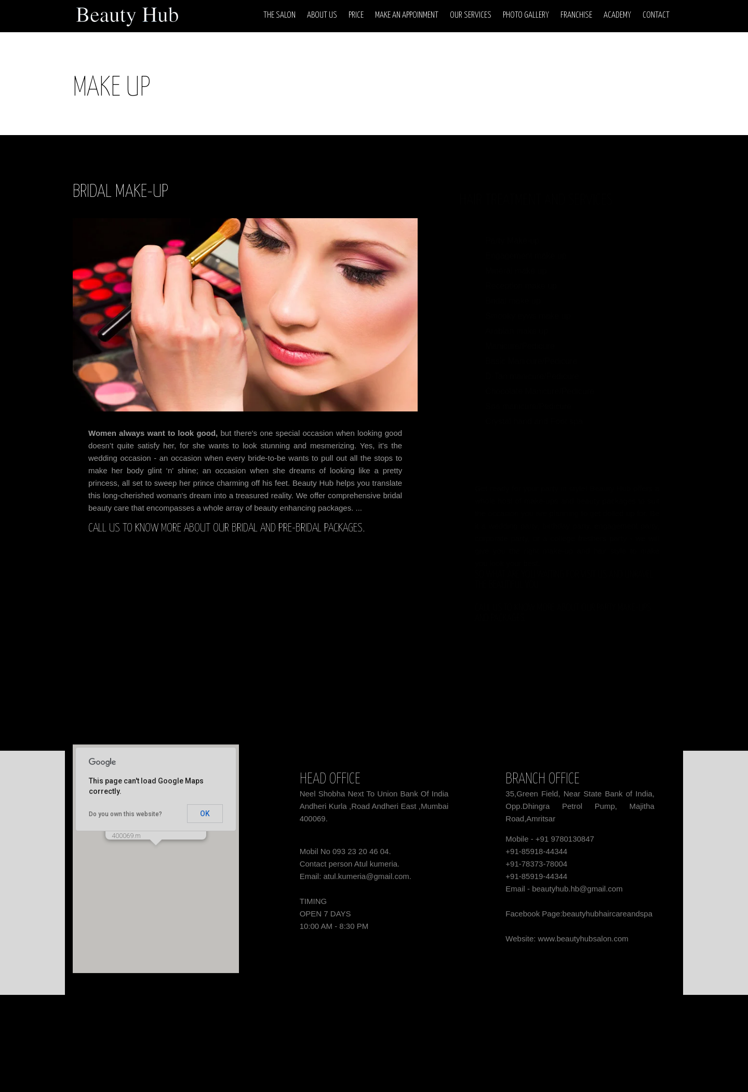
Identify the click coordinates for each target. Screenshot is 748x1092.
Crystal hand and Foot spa (534, 411)
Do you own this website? (125, 818)
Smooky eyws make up (528, 305)
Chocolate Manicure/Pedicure (539, 381)
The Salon (279, 15)
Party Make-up (512, 230)
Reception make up (521, 275)
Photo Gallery (526, 15)
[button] (156, 859)
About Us (322, 15)
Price (356, 15)
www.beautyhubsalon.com (583, 942)
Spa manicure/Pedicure (528, 396)
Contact (656, 15)
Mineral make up (515, 260)
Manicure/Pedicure (519, 335)
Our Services (470, 15)
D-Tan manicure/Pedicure (532, 366)
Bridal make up (513, 290)
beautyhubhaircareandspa (607, 917)
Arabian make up (516, 320)
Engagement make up (526, 245)
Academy (617, 15)
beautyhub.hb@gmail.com (577, 892)
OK (205, 818)
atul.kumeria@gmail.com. (367, 880)
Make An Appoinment (406, 15)
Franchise (576, 15)
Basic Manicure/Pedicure (531, 351)
